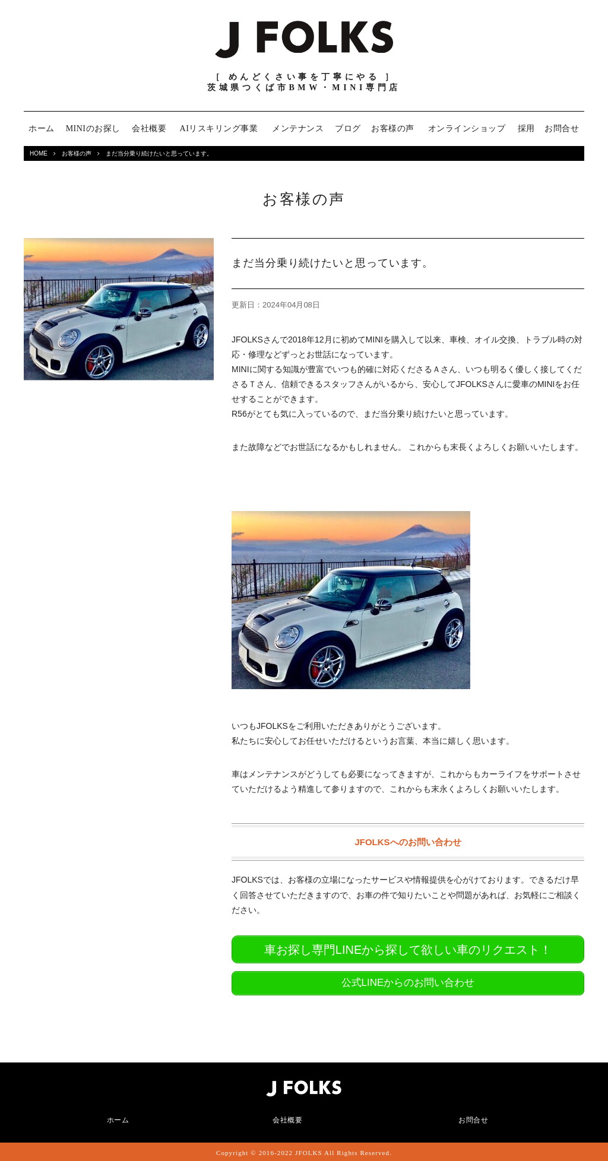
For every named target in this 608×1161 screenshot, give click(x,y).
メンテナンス (298, 128)
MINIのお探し (93, 128)
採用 (526, 128)
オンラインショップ (467, 128)
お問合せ (561, 128)
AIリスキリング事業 (219, 128)
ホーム (41, 128)
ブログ (348, 128)
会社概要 (149, 128)
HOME (39, 153)
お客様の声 (392, 128)
